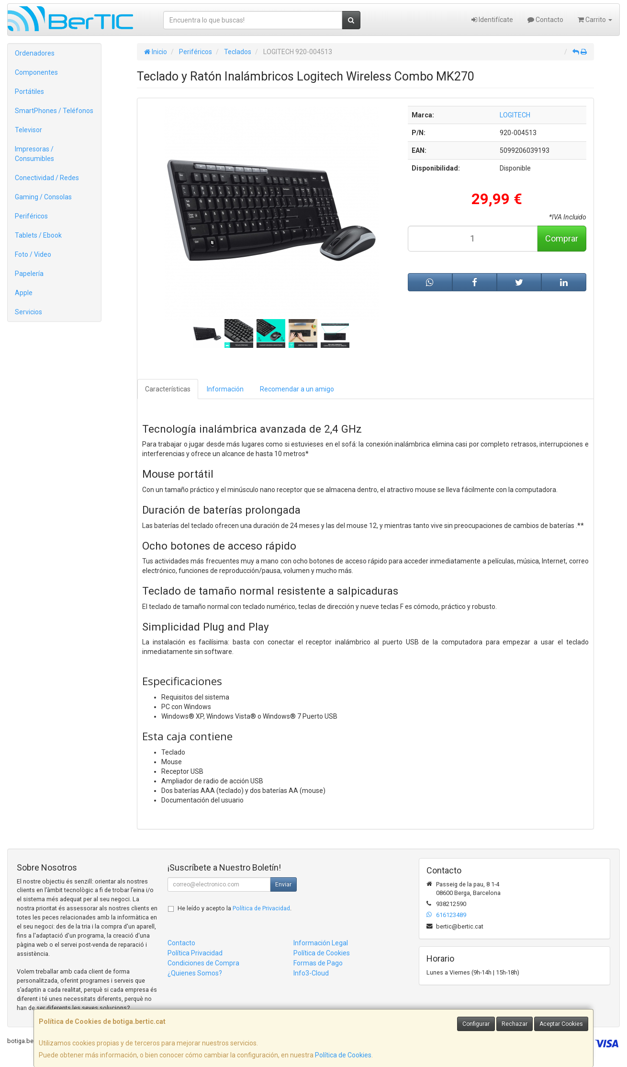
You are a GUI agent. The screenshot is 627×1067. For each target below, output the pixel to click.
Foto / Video (33, 254)
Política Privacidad (195, 953)
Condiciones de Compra (203, 963)
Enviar (283, 884)
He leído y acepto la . (234, 908)
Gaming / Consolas (43, 197)
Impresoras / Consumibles (34, 153)
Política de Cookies (343, 1055)
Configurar (476, 1024)
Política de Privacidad (261, 908)
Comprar (561, 238)
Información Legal (320, 943)
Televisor (28, 130)
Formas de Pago (318, 963)
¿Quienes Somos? (195, 973)
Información (225, 389)
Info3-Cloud (311, 973)
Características (167, 389)
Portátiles (29, 91)
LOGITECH (515, 115)
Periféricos (31, 216)
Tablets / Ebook (38, 235)
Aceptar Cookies (561, 1024)
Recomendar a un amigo (297, 389)
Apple (24, 293)
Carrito (595, 19)
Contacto (545, 19)
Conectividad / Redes (47, 178)
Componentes (36, 72)
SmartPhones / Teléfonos (54, 111)
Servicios (28, 312)
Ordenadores (35, 53)
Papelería (29, 273)
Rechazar (514, 1024)
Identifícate (492, 19)
